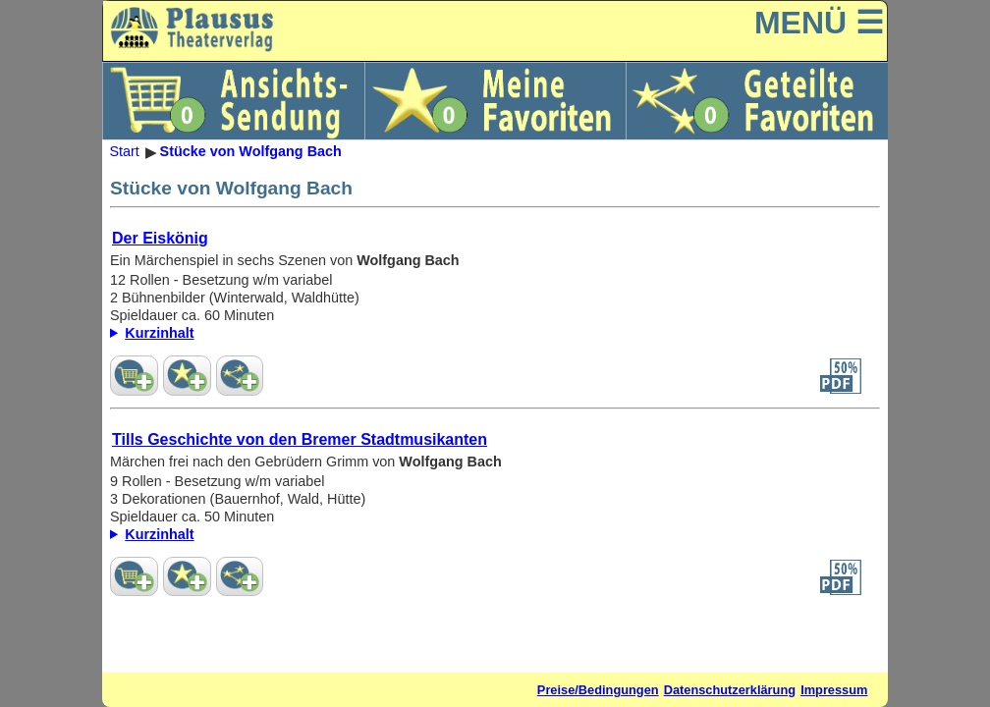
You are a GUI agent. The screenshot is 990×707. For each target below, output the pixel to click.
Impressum (833, 689)
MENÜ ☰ (819, 22)
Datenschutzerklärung (730, 689)
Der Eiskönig (160, 238)
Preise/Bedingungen (598, 689)
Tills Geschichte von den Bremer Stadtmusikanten (299, 439)
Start (123, 152)
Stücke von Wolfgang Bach (251, 152)
